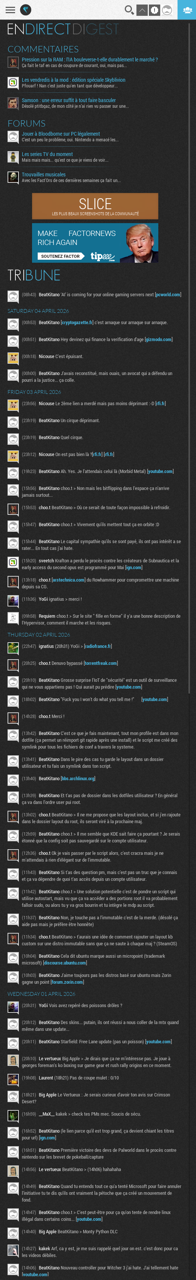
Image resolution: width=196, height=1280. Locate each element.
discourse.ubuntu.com (65, 962)
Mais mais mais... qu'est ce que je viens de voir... (65, 159)
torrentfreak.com (101, 663)
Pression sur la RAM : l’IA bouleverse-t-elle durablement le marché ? (90, 60)
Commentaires (43, 49)
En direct (39, 29)
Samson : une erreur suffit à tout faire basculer (69, 100)
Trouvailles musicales (44, 174)
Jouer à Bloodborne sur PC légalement (61, 134)
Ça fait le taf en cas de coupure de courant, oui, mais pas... (74, 65)
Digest (96, 29)
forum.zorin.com (67, 981)
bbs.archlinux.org (78, 778)
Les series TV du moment (47, 154)
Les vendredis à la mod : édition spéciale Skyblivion (74, 80)
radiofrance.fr (98, 646)
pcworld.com (168, 294)
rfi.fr (160, 403)
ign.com (133, 567)
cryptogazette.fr (77, 322)
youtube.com (160, 471)
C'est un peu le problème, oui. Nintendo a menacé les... (70, 139)
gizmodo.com (159, 339)
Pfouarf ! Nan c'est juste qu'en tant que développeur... (70, 85)
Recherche (129, 10)
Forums (27, 123)
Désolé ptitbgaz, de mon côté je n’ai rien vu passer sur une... (75, 106)
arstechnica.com (68, 579)
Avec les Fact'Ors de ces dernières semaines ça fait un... (71, 180)
